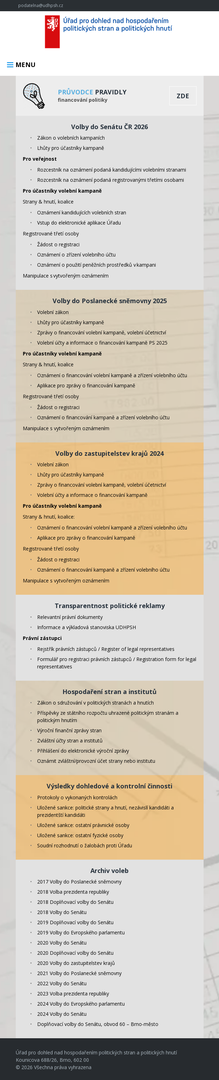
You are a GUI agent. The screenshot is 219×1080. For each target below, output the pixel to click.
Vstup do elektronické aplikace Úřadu (79, 222)
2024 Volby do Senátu (62, 1014)
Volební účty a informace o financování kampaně (92, 495)
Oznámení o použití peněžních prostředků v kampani (96, 264)
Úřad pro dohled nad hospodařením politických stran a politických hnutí (110, 32)
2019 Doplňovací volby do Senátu (75, 922)
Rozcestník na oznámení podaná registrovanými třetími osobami (110, 179)
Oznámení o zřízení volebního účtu (76, 254)
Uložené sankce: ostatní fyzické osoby (80, 835)
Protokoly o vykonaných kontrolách (77, 797)
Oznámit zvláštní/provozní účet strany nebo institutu (96, 761)
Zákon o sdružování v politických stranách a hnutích (95, 702)
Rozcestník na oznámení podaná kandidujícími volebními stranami (111, 169)
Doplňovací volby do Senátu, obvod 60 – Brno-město (97, 1024)
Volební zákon (53, 312)
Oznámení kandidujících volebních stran (81, 212)
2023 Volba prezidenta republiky (73, 993)
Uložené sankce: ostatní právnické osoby (83, 825)
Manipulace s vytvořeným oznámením (66, 275)
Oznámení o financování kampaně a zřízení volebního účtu (103, 417)
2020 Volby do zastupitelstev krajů (76, 963)
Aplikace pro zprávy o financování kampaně (86, 385)
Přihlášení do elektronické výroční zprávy (83, 750)
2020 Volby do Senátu (62, 942)
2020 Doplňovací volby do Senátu (75, 952)
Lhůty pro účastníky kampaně (70, 148)
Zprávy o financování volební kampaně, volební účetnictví (101, 332)
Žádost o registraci (58, 244)
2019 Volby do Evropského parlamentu (81, 932)
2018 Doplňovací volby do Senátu (75, 902)
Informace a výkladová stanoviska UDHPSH (86, 627)
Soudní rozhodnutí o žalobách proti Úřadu (84, 845)
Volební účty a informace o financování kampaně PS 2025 (102, 342)
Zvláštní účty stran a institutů (70, 740)
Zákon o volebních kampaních (71, 137)
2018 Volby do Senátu (62, 912)
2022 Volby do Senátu (62, 983)
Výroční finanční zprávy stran (69, 730)
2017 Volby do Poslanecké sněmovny (79, 881)
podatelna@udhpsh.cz (40, 5)
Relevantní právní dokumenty (70, 617)
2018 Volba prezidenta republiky (73, 891)
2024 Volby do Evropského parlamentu (81, 1003)
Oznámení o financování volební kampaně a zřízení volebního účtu (112, 375)
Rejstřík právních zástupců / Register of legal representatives (105, 649)
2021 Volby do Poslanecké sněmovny (79, 973)
